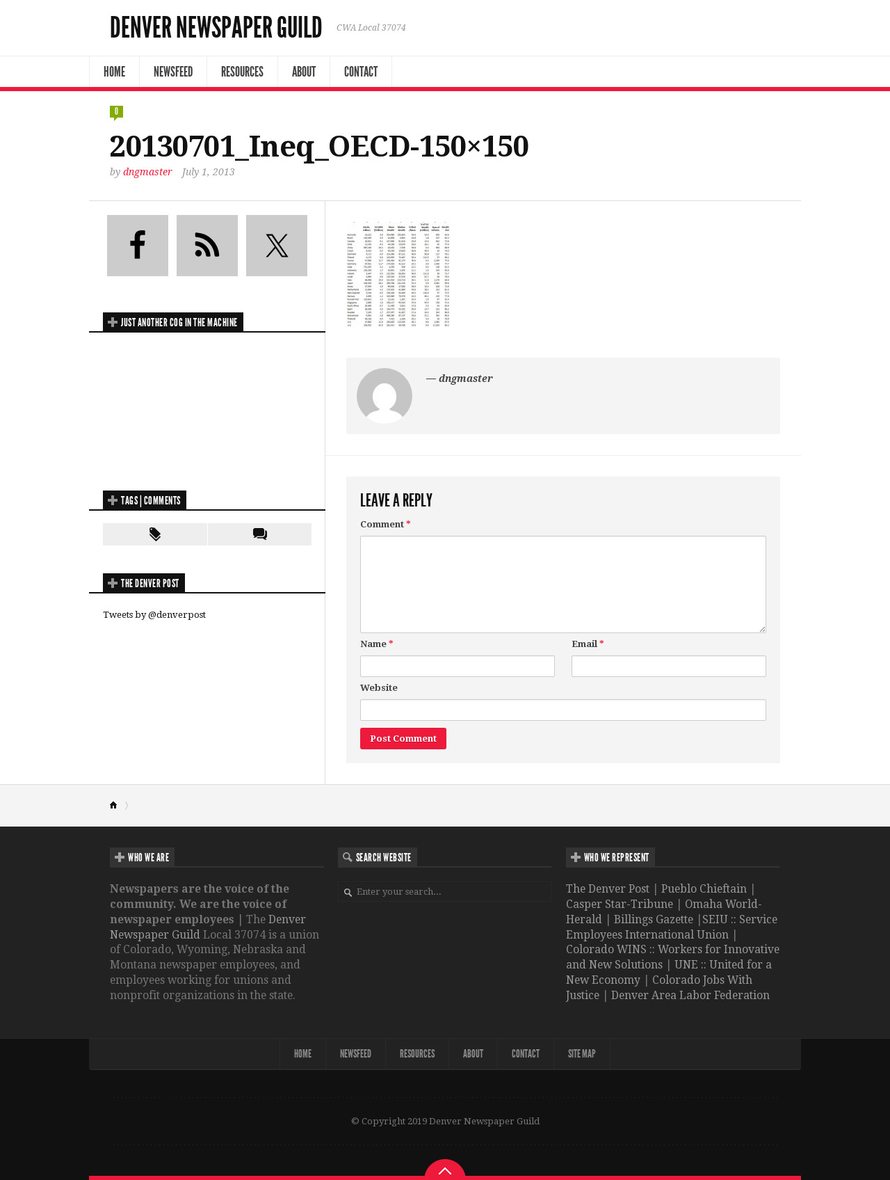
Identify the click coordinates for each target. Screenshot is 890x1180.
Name (377, 644)
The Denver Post (607, 888)
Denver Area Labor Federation (690, 995)
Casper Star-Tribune (619, 904)
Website (379, 688)
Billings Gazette (653, 919)
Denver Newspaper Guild (216, 27)
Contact (361, 71)
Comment (385, 524)
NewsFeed (173, 71)
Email (588, 644)
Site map (582, 1053)
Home (114, 71)
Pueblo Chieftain (704, 888)
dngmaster (147, 171)
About (304, 71)
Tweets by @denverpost (154, 614)
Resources (242, 71)
